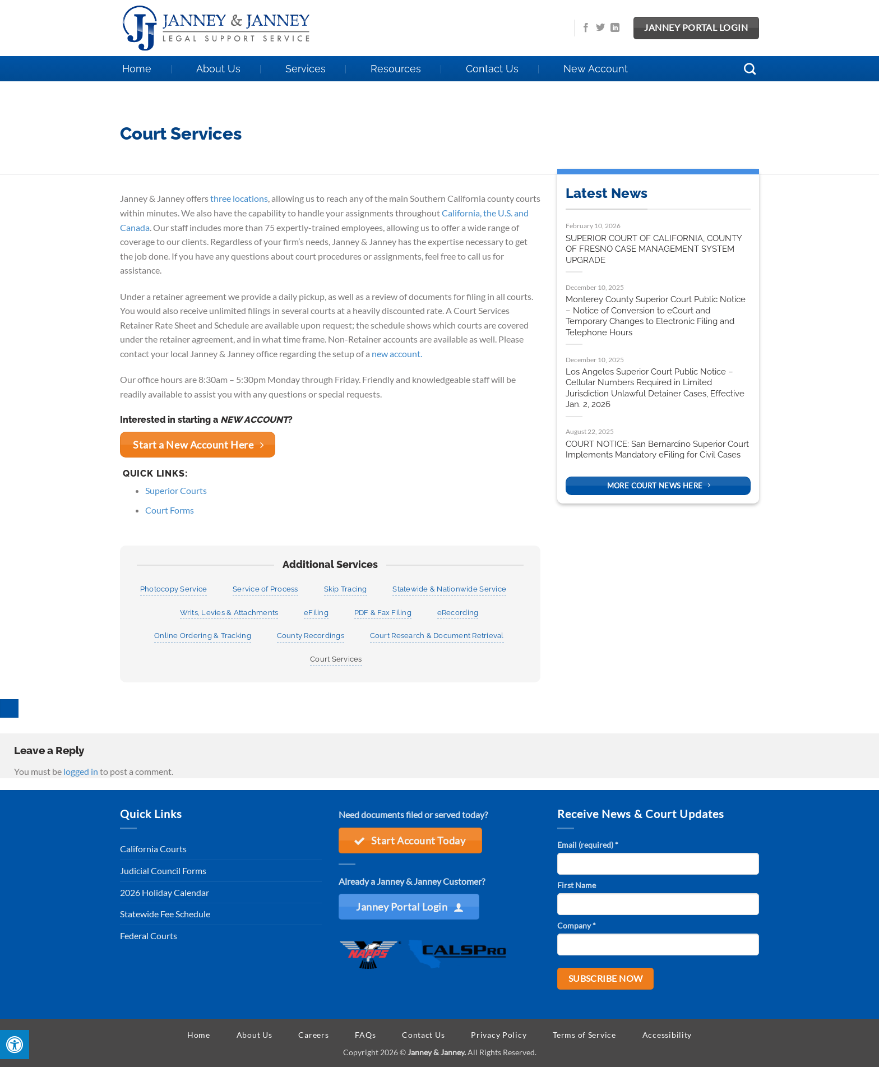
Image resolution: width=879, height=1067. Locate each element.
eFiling (316, 612)
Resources (396, 69)
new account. (397, 353)
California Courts (153, 848)
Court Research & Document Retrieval (437, 635)
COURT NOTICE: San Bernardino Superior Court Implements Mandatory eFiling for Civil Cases (657, 449)
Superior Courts (176, 490)
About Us (218, 69)
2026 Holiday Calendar (164, 892)
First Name (576, 885)
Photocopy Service (173, 589)
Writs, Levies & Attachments (229, 612)
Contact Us (492, 69)
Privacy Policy (498, 1035)
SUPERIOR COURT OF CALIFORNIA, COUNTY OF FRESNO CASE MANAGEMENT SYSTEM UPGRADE (654, 249)
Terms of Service (584, 1035)
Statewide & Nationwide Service (449, 589)
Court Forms (169, 510)
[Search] (750, 68)
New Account (595, 69)
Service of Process (265, 589)
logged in (80, 771)
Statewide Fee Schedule (165, 913)
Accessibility (667, 1035)
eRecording (458, 612)
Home (136, 69)
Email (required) (587, 844)
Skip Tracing (345, 589)
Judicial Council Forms (163, 870)
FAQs (365, 1035)
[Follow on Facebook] (585, 28)
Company (576, 925)
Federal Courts (148, 935)
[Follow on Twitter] (600, 28)
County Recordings (310, 635)
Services (305, 69)
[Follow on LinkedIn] (614, 28)
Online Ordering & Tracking (202, 635)
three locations (239, 198)
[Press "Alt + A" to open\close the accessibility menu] (14, 1044)
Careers (313, 1035)
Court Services (336, 659)
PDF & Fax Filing (382, 612)
